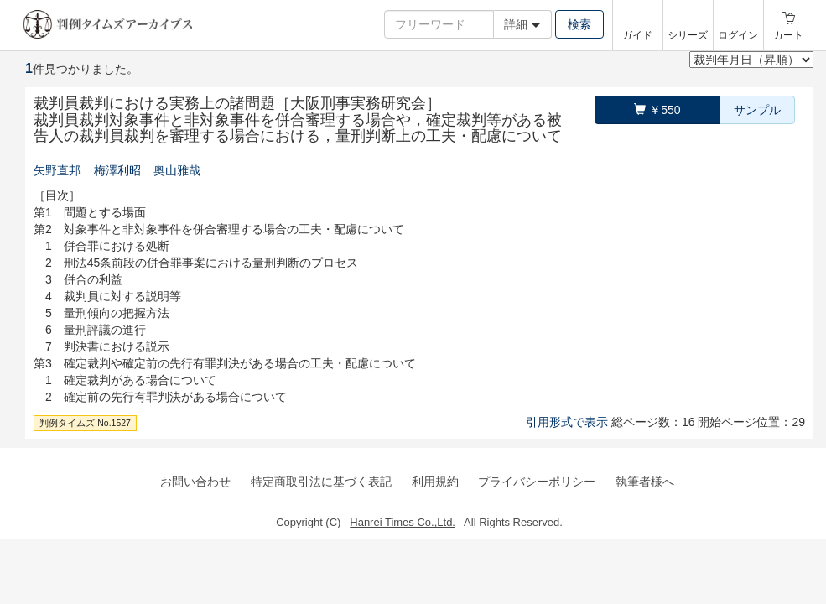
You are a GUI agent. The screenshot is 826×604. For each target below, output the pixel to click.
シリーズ (688, 35)
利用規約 (435, 481)
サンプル (757, 110)
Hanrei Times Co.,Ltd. (402, 522)
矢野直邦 (57, 170)
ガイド (637, 35)
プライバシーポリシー (536, 481)
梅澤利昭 (117, 170)
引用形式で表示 (567, 422)
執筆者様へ (645, 481)
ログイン (738, 35)
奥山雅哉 (176, 170)
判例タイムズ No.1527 (85, 423)
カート (788, 35)
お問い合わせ (195, 481)
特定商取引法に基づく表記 (321, 481)
